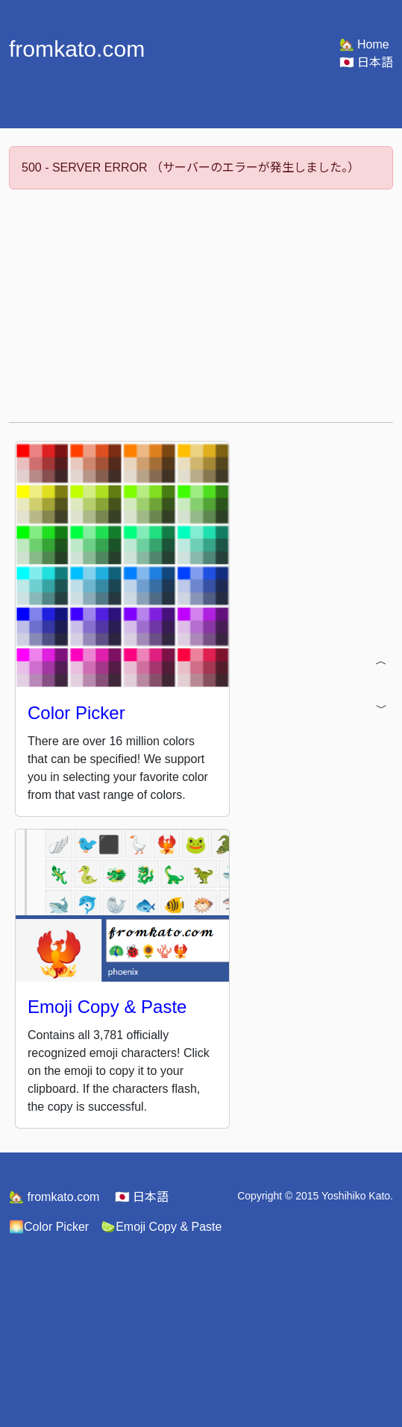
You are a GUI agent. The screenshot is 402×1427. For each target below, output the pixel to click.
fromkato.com (54, 1197)
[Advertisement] (204, 305)
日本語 (366, 62)
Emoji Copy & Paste (161, 1226)
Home (364, 44)
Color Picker (49, 1226)
